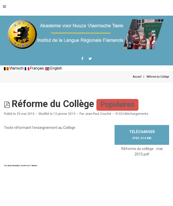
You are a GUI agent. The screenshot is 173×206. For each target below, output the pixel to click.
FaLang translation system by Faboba (20, 165)
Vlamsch (14, 68)
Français (34, 68)
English (53, 68)
